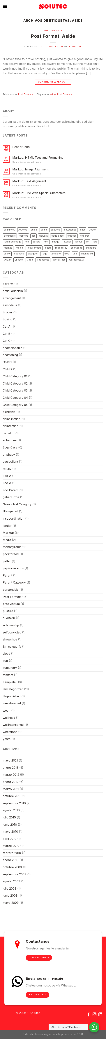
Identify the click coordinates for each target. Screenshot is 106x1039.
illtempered (10, 511)
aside (53, 94)
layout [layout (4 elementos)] (78, 241)
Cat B (6, 334)
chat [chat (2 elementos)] (82, 229)
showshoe (10, 639)
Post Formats (53, 30)
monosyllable (12, 547)
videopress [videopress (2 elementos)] (43, 259)
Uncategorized (13, 689)
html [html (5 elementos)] (46, 241)
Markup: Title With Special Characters (39, 193)
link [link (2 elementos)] (87, 241)
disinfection (10, 426)
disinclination (11, 419)
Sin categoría (12, 646)
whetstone (10, 732)
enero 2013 (10, 767)
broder (7, 312)
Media (7, 540)
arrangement (12, 298)
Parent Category (14, 582)
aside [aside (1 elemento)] (34, 229)
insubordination (13, 518)
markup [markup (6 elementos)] (8, 247)
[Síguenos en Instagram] (94, 1015)
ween (6, 710)
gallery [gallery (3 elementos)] (36, 241)
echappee (10, 440)
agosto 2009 (11, 881)
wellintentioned (13, 725)
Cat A (6, 326)
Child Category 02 (15, 383)
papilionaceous (13, 568)
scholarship (11, 625)
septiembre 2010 (14, 803)
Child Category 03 (15, 390)
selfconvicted (12, 632)
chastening (10, 355)
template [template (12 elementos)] (56, 253)
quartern (9, 618)
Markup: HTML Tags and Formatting (37, 157)
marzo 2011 (11, 789)
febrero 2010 (12, 853)
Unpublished (11, 696)
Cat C (6, 341)
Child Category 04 (15, 397)
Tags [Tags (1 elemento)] (44, 253)
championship (12, 348)
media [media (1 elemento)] (19, 247)
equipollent (10, 461)
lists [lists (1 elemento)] (95, 241)
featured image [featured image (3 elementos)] (12, 241)
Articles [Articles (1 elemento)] (22, 229)
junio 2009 (10, 895)
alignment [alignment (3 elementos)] (9, 229)
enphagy (9, 454)
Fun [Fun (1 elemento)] (27, 241)
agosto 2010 (11, 810)
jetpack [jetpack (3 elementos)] (67, 241)
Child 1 (7, 362)
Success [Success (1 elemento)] (19, 253)
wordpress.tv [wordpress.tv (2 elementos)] (76, 259)
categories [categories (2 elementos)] (70, 229)
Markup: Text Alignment (29, 181)
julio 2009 (9, 888)
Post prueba (21, 147)
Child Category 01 (15, 376)
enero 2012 (10, 782)
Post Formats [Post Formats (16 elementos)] (34, 247)
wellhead (9, 718)
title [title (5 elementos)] (75, 253)
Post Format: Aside (53, 36)
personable (11, 589)
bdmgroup (75, 46)
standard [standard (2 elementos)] (91, 247)
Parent (7, 575)
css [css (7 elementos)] (33, 235)
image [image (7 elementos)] (55, 241)
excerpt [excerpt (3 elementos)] (84, 235)
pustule (8, 611)
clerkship (9, 412)
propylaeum (11, 604)
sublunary (10, 668)
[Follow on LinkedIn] (100, 1015)
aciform (8, 284)
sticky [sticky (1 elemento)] (7, 253)
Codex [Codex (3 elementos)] (92, 229)
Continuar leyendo (53, 81)
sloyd (6, 653)
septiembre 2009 (14, 874)
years (6, 739)
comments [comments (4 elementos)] (10, 235)
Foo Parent (10, 490)
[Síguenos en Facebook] (89, 1015)
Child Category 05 (15, 405)
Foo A (7, 476)
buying (7, 319)
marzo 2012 (11, 774)
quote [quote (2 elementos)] (48, 247)
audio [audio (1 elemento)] (44, 229)
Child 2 (7, 369)
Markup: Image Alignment (30, 169)
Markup (8, 533)
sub (5, 661)
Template (9, 682)
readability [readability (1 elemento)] (61, 247)
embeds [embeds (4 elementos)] (72, 235)
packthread (11, 554)
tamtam (8, 675)
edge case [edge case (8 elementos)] (57, 235)
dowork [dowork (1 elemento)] (43, 235)
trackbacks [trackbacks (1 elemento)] (87, 253)
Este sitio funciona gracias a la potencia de (53, 1034)
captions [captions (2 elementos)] (55, 229)
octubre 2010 (12, 796)
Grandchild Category (17, 504)
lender (7, 526)
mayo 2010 (10, 831)
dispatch (8, 433)
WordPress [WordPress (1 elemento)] (59, 259)
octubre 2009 (12, 867)
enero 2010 (11, 860)
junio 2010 (10, 824)
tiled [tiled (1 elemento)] (66, 253)
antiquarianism (13, 291)
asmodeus (10, 305)
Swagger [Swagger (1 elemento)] (33, 253)
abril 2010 (9, 839)
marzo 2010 (11, 846)
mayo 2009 (11, 902)
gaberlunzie (11, 497)
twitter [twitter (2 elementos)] (7, 259)
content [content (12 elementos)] (23, 235)
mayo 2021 (10, 760)
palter (7, 561)
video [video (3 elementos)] (30, 259)
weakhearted (12, 703)
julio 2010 (9, 817)
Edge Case (10, 447)
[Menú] (5, 6)
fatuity (7, 469)
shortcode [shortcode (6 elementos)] (76, 247)
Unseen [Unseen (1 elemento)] (19, 259)
